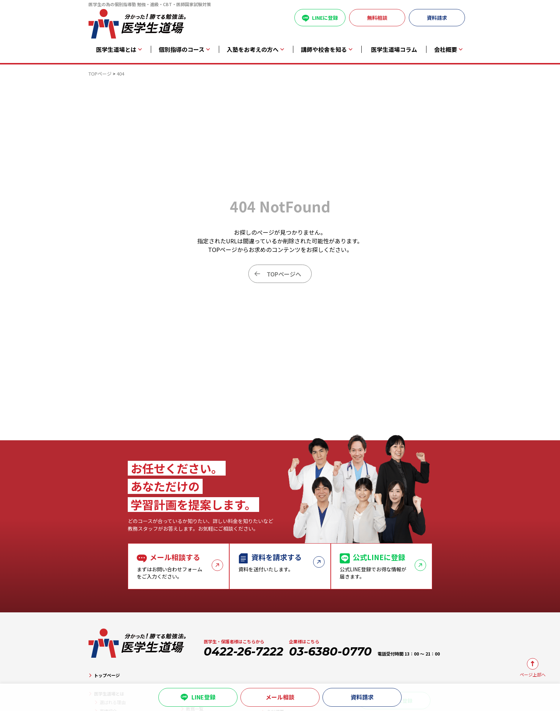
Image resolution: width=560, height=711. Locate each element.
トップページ (107, 675)
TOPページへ (284, 274)
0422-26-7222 (243, 651)
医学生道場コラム (394, 49)
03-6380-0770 (330, 651)
